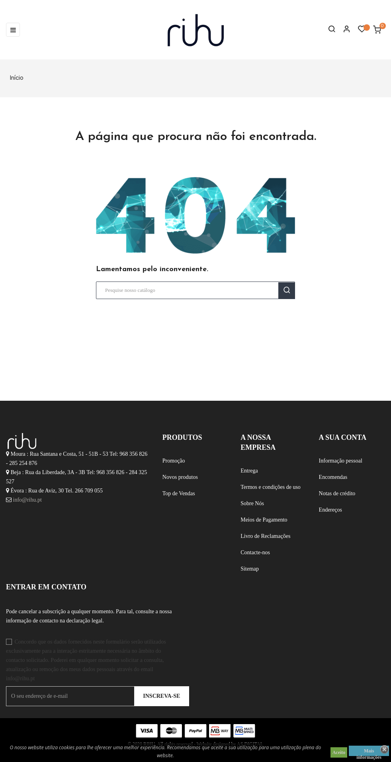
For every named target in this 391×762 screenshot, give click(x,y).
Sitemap (249, 569)
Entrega (249, 471)
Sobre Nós (252, 503)
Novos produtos (180, 477)
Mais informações (368, 752)
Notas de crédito (337, 493)
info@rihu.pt (27, 500)
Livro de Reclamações (265, 536)
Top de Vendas (178, 493)
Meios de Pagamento (263, 520)
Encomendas (333, 477)
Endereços (330, 510)
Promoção (173, 461)
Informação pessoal (340, 461)
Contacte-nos (255, 552)
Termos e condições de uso (270, 487)
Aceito (339, 752)
